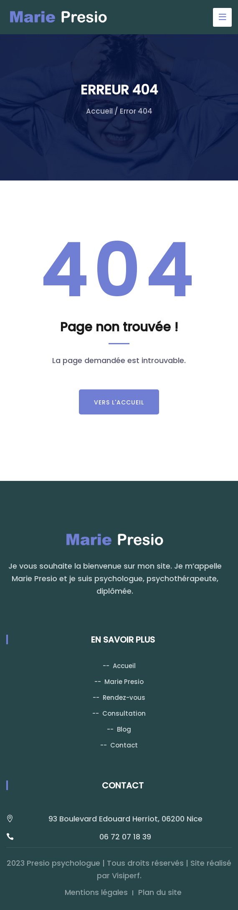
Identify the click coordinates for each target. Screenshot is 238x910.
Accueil (99, 111)
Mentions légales (96, 892)
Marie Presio (124, 681)
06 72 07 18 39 (125, 836)
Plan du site (160, 892)
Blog (124, 729)
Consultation (124, 713)
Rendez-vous (124, 697)
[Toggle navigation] (222, 17)
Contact (124, 745)
